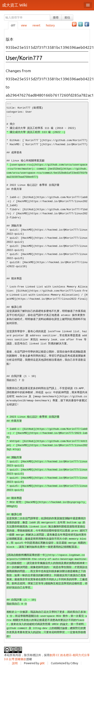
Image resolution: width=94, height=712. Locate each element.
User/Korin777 (24, 58)
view (24, 25)
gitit (42, 663)
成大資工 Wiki (14, 5)
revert (36, 25)
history (50, 25)
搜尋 (56, 17)
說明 (15, 663)
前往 (67, 17)
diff (13, 25)
